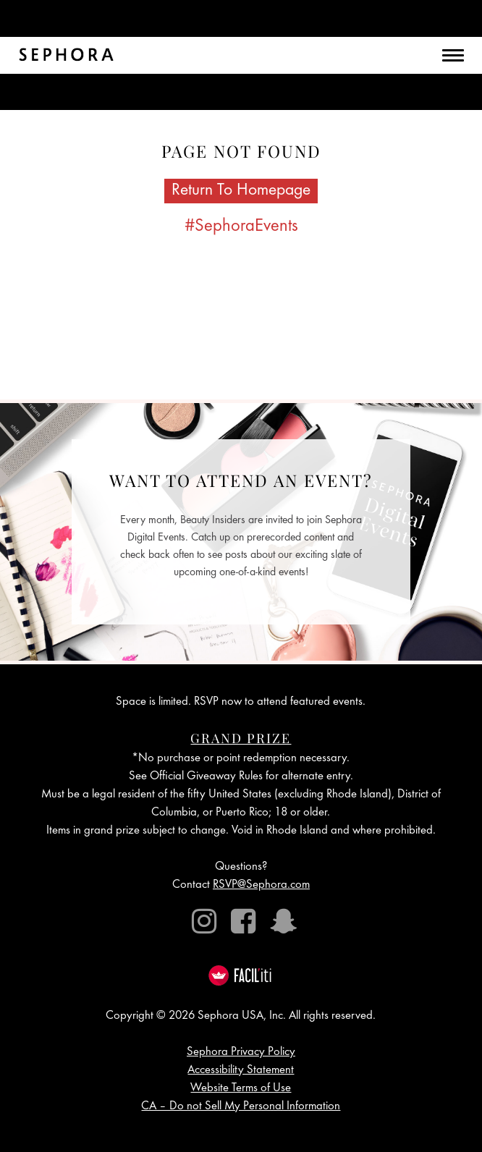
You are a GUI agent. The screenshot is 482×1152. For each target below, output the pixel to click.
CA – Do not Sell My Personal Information (240, 1107)
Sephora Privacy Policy (241, 1052)
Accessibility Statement (240, 1070)
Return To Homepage (241, 191)
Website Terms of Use (240, 1089)
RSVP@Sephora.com (261, 885)
